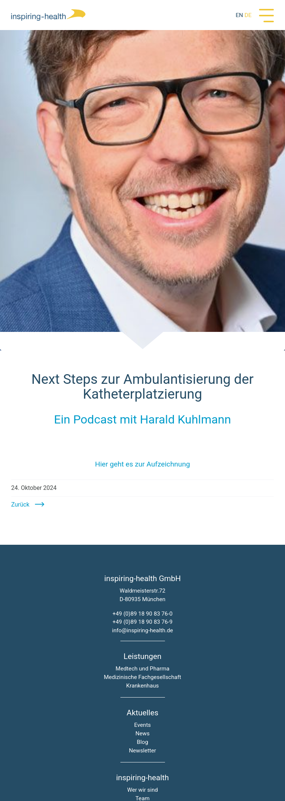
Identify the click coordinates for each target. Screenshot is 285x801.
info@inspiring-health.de (142, 630)
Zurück (20, 504)
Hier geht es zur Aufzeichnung (142, 464)
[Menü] (266, 14)
